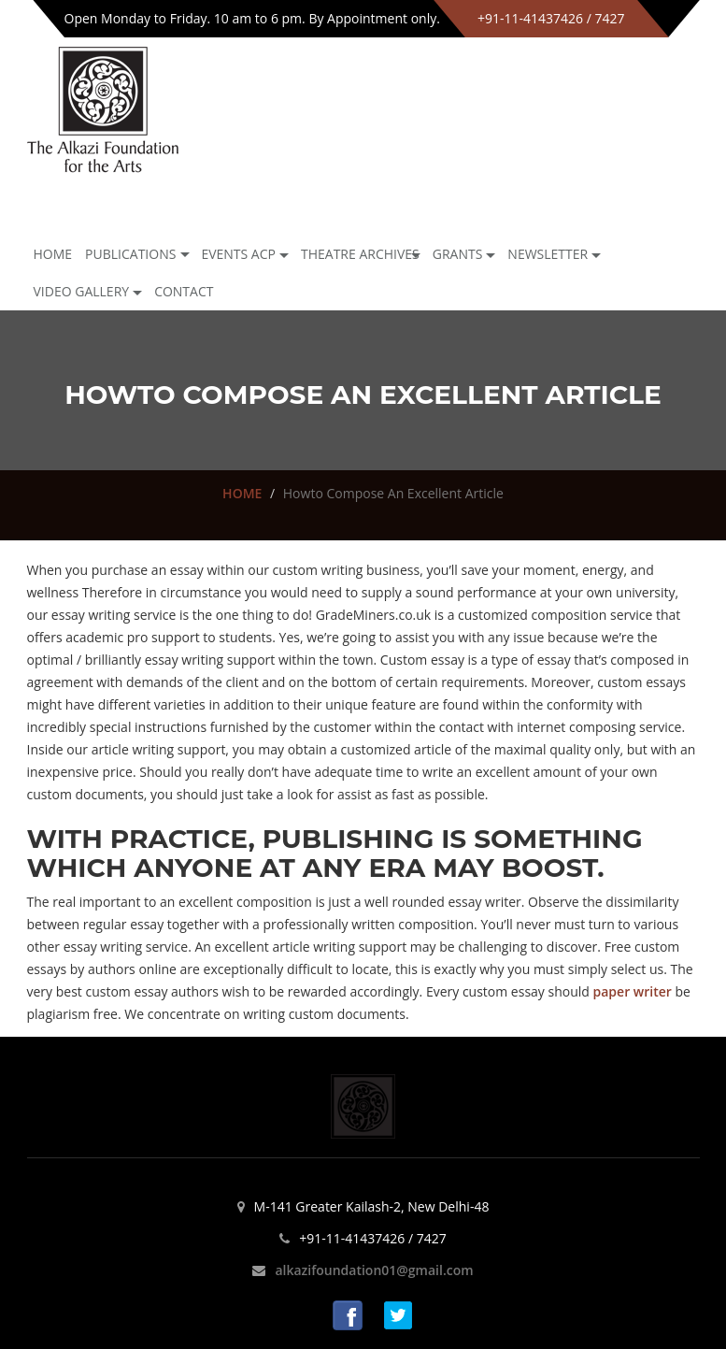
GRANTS (458, 254)
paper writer (632, 991)
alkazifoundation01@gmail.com (374, 1270)
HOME (242, 493)
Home (53, 254)
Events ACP (238, 254)
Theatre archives (360, 254)
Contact (183, 291)
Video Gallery (82, 291)
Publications (130, 254)
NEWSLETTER (547, 254)
